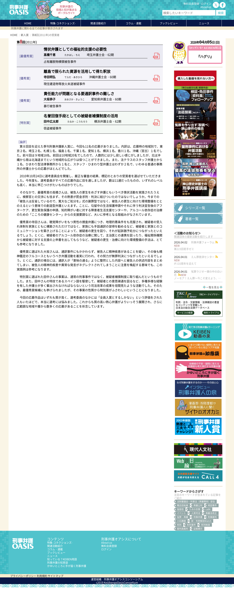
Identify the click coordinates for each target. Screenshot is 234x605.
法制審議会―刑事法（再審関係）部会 (196, 519)
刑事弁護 (198, 534)
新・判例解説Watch (201, 538)
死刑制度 (205, 542)
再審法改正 (211, 530)
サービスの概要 (185, 330)
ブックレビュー (169, 23)
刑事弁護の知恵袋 (57, 580)
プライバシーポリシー (23, 593)
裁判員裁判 (182, 546)
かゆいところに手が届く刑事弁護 (66, 583)
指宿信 (180, 527)
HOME (27, 23)
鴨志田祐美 (182, 523)
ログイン (206, 3)
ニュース (52, 573)
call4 (208, 527)
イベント (181, 530)
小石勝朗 (181, 538)
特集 (63, 23)
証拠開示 (198, 546)
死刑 (179, 542)
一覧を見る (212, 305)
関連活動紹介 (98, 23)
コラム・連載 (55, 567)
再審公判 (198, 523)
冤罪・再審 (182, 534)
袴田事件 (212, 523)
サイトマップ (55, 593)
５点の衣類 (194, 527)
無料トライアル (211, 330)
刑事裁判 (212, 534)
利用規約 (42, 593)
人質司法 (195, 530)
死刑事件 (191, 542)
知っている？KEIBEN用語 (62, 577)
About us (205, 7)
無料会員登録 (191, 3)
